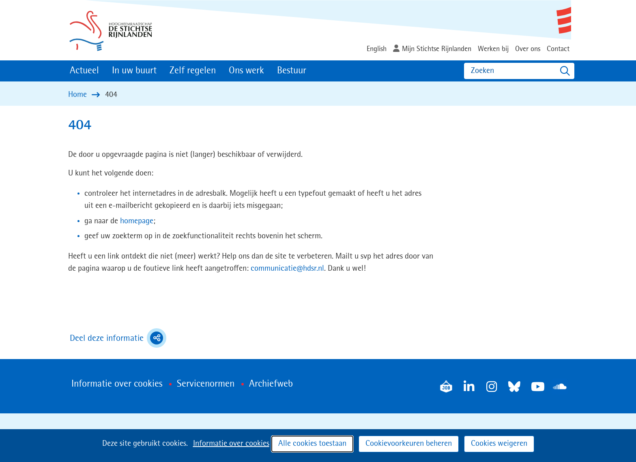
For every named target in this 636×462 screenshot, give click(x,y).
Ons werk (246, 71)
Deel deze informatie (118, 338)
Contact (558, 49)
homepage (136, 221)
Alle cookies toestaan (312, 444)
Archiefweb (271, 384)
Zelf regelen (193, 71)
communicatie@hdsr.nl (287, 269)
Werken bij (493, 49)
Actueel (84, 71)
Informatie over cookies (231, 444)
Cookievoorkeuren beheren (408, 444)
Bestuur (291, 71)
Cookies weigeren (499, 444)
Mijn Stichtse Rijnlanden (436, 49)
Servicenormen (205, 384)
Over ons (527, 49)
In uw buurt (134, 71)
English (377, 49)
